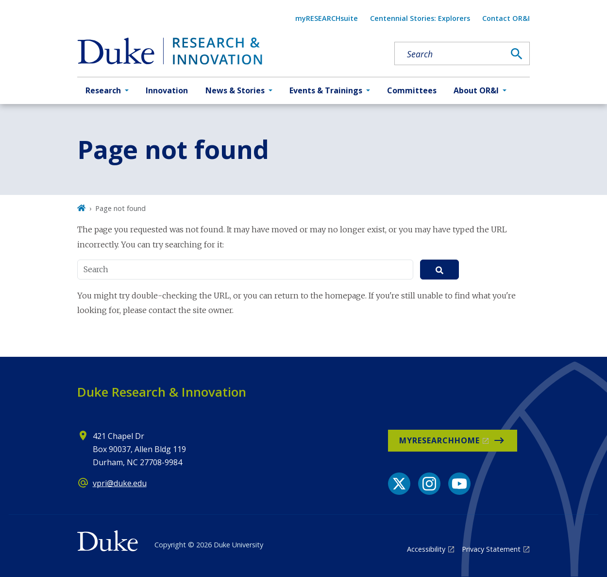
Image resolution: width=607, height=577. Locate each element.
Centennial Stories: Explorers (420, 18)
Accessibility (426, 549)
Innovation (167, 90)
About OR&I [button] (476, 90)
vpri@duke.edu (120, 483)
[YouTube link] (459, 483)
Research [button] (103, 90)
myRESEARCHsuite (326, 18)
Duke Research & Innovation (161, 392)
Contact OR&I (506, 18)
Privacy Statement (491, 549)
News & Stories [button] (235, 90)
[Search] (516, 54)
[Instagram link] (429, 483)
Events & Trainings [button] (325, 90)
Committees (412, 90)
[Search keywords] (450, 54)
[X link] (399, 483)
